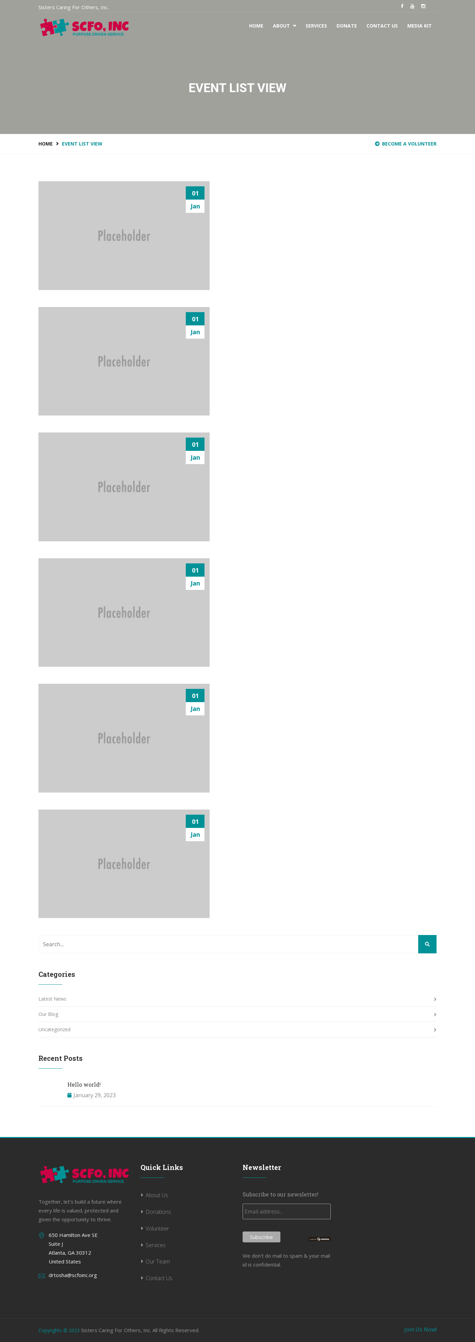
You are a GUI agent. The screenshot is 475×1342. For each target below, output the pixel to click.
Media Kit (419, 25)
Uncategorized (54, 1029)
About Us (157, 1195)
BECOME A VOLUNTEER (406, 143)
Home (256, 25)
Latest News (52, 999)
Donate (347, 25)
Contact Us (382, 25)
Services (316, 25)
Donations (158, 1212)
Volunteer (157, 1228)
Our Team (158, 1261)
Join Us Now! (420, 1329)
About (284, 25)
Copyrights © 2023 (59, 1330)
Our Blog (48, 1014)
